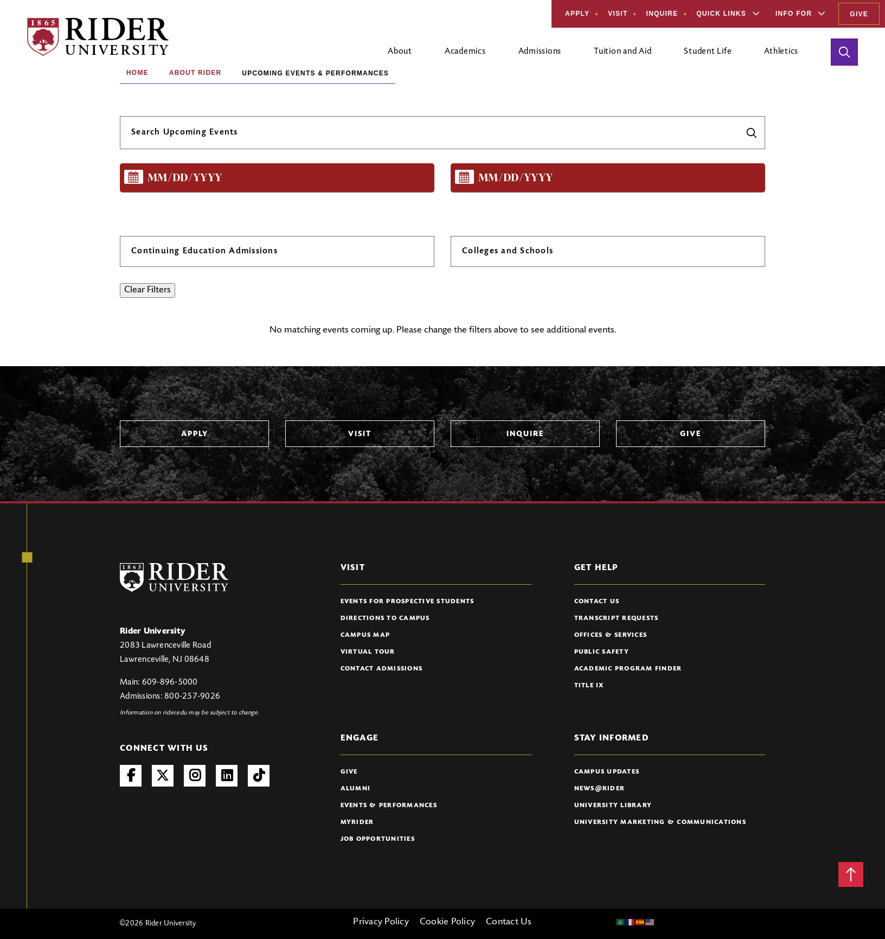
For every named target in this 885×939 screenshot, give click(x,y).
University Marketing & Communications (660, 822)
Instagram (195, 776)
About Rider (195, 72)
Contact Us (597, 601)
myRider (357, 822)
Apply (577, 13)
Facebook (131, 776)
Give (859, 14)
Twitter (163, 776)
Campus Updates (607, 772)
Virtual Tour (368, 652)
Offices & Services (610, 635)
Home (137, 72)
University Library (613, 805)
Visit (617, 13)
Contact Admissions (382, 669)
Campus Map (365, 635)
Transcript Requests (616, 618)
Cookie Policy (447, 922)
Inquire (662, 13)
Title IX (589, 685)
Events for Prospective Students (407, 601)
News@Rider (599, 788)
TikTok (259, 776)
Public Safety (601, 652)
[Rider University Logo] (174, 577)
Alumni (356, 788)
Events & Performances (389, 805)
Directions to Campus (385, 618)
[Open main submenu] (399, 56)
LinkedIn (227, 776)
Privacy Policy (381, 922)
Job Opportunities (378, 839)
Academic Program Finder (628, 669)
